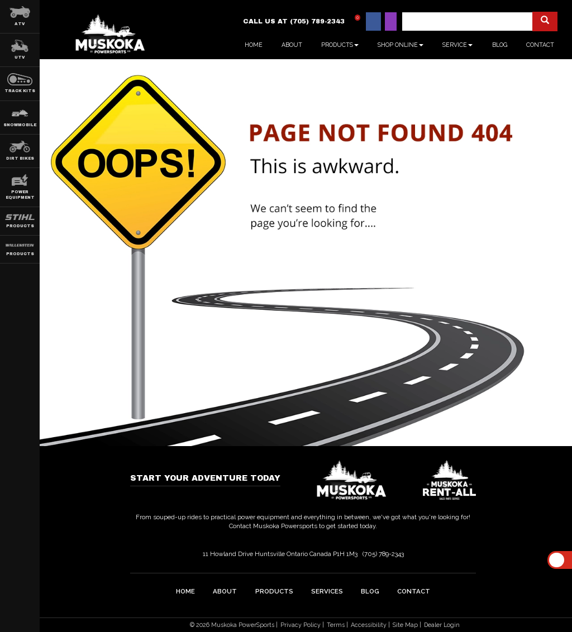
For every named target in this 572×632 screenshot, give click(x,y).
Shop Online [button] (400, 45)
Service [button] (457, 45)
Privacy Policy (300, 624)
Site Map (405, 624)
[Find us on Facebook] (373, 21)
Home (254, 45)
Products (274, 591)
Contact (540, 45)
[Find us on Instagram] (391, 21)
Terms (336, 624)
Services (327, 591)
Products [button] (340, 45)
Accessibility (369, 624)
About (292, 45)
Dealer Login (442, 624)
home (185, 591)
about (225, 591)
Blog (499, 45)
